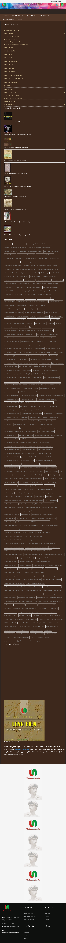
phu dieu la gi (23, 406)
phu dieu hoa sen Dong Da (24, 374)
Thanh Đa (44, 475)
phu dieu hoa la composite (30, 363)
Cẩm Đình (37, 262)
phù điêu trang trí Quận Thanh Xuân (28, 442)
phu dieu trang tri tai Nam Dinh (46, 453)
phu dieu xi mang (51, 467)
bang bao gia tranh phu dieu (35, 251)
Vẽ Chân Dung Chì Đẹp (44, 619)
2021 (20, 244)
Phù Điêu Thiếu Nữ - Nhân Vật (13, 75)
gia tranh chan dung (53, 283)
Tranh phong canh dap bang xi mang (44, 493)
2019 (10, 244)
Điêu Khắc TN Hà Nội (35, 276)
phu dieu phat (24, 417)
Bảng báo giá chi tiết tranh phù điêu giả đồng (15, 247)
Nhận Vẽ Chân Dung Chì (56, 316)
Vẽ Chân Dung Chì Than (38, 626)
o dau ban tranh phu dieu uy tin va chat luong (39, 319)
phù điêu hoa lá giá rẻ (57, 363)
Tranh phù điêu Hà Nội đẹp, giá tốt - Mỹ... (15, 209)
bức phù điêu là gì (9, 258)
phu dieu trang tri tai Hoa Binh (29, 453)
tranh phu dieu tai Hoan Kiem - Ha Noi (45, 561)
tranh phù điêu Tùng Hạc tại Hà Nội (26, 597)
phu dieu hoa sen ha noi (24, 377)
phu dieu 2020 (8, 323)
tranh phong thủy (9, 496)
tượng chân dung (53, 608)
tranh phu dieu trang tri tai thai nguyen (52, 590)
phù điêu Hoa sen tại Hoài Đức (29, 395)
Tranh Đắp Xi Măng (10, 51)
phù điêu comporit (41, 334)
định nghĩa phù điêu (30, 280)
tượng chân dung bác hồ (10, 612)
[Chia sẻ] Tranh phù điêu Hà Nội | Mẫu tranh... (16, 147)
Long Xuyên (43, 305)
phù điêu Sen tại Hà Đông (34, 420)
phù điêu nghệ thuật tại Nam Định (25, 410)
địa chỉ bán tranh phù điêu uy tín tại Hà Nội (48, 269)
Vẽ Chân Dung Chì (19, 619)
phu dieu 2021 (29, 323)
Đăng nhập (54, 1)
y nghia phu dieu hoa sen (44, 637)
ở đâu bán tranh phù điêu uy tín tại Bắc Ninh (15, 319)
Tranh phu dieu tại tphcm (25, 565)
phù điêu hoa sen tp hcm (32, 402)
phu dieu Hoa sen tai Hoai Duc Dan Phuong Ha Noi (51, 395)
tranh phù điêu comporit (51, 500)
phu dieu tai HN (8, 424)
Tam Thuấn (29, 475)
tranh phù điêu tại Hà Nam (11, 561)
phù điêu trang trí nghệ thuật (42, 435)
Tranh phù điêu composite (21, 749)
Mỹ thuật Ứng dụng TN (10, 316)
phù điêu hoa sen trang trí (46, 402)
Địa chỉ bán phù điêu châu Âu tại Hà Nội (25, 269)
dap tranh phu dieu (9, 269)
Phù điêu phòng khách (35, 417)
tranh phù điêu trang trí (51, 568)
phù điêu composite (33, 337)
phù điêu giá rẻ (17, 352)
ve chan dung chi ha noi (24, 623)
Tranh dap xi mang (49, 485)
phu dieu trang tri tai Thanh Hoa (30, 464)
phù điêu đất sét (8, 345)
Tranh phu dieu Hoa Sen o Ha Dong (32, 529)
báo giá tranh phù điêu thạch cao (45, 254)
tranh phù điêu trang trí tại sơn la (33, 590)
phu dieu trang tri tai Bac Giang (44, 446)
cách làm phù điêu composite (12, 262)
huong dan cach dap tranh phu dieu (39, 301)
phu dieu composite (21, 337)
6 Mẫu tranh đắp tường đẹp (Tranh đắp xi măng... (17, 222)
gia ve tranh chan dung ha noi (44, 294)
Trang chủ (5, 15)
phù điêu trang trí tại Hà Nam (45, 449)
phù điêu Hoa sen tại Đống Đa (52, 384)
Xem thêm (7, 757)
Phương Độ (48, 471)
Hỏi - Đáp (47, 913)
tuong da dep (52, 612)
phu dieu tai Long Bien (19, 424)
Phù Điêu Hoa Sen (9, 47)
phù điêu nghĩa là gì (48, 413)
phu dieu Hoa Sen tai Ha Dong (30, 388)
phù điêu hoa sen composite (51, 370)
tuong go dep (8, 615)
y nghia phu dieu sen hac (42, 641)
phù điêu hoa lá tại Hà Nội (25, 366)
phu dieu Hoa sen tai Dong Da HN (13, 388)
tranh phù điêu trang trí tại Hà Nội (12, 579)
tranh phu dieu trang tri (37, 568)
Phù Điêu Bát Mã (9, 68)
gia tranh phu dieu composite (34, 287)
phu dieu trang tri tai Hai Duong (12, 453)
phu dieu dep (18, 345)
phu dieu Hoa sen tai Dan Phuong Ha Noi (33, 384)
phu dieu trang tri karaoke (11, 435)
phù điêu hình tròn (35, 359)
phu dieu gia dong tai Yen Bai (53, 348)
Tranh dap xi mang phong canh (44, 489)
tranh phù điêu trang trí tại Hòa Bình (35, 583)
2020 (15, 244)
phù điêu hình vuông (47, 359)
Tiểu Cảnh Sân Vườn (8, 19)
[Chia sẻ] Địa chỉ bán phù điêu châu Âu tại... (16, 173)
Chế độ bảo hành (28, 913)
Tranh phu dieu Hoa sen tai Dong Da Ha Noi (39, 532)
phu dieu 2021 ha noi (40, 323)
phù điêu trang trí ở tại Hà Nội (12, 438)
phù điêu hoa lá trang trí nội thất (12, 370)
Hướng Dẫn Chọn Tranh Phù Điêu (14, 37)
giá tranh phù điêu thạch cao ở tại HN (14, 294)
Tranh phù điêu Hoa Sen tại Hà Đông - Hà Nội (15, 540)
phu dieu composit (53, 334)
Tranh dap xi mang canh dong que (13, 489)
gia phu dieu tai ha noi (24, 283)
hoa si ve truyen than (9, 301)
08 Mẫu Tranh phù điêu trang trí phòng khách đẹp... (18, 134)
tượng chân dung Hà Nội (41, 612)
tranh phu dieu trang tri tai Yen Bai (53, 594)
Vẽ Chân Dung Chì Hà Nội (39, 623)
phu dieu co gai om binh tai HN (45, 330)
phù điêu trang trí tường (26, 467)
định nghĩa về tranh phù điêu (44, 280)
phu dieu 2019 (55, 319)
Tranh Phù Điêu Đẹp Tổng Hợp (14, 98)
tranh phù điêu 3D (39, 496)
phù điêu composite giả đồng (12, 341)
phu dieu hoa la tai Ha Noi (11, 366)
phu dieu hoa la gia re (45, 363)
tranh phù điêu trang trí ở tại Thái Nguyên (34, 572)
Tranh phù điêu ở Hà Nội (10, 558)
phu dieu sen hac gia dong (19, 420)
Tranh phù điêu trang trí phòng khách (14, 576)
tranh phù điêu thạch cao (11, 568)
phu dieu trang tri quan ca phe (45, 438)
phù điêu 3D (59, 323)
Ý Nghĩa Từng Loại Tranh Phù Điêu (15, 42)
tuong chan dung (43, 608)
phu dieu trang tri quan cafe (11, 442)
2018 (6, 244)
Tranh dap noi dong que (50, 482)
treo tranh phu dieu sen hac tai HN (46, 604)
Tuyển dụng (48, 916)
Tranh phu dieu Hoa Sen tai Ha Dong (13, 536)
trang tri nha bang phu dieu (11, 482)
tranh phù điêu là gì (54, 547)
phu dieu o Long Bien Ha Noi (12, 417)
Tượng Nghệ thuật (44, 15)
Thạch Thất (37, 475)
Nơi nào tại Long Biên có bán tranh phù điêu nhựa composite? (32, 746)
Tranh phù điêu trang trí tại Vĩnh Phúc (34, 594)
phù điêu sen (8, 420)
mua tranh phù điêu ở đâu (51, 312)
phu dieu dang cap (41, 341)
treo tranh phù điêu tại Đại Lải (29, 608)
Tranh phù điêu (18, 496)
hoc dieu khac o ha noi (22, 301)
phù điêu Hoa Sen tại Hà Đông (47, 388)
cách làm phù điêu (54, 258)
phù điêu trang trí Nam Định (26, 435)
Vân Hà (15, 615)
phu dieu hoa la (8, 363)
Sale (61, 471)
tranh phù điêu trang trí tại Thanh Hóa (14, 594)
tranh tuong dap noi (20, 604)
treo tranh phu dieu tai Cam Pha (12, 608)
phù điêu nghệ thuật (9, 410)
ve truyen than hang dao (22, 633)
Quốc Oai (55, 471)
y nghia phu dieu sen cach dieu (25, 641)
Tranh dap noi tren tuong (11, 485)
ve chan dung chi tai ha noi (11, 626)
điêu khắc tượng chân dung (49, 276)
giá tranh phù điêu (20, 287)
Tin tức (47, 919)
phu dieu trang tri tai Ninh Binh (12, 457)
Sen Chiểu (16, 475)
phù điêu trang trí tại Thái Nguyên (13, 464)
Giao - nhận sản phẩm (29, 916)
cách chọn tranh (19, 258)
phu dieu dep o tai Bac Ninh (30, 345)
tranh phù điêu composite (11, 503)
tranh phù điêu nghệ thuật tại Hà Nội (33, 554)
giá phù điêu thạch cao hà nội (39, 283)
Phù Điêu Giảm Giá (9, 58)
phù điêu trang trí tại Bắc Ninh (29, 449)
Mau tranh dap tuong (31, 309)
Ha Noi (21, 298)
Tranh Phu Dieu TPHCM (24, 568)
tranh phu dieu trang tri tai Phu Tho (52, 586)
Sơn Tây (23, 475)
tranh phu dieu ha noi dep (23, 518)
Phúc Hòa (31, 471)
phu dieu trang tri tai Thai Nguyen (44, 460)
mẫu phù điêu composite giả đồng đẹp (14, 309)
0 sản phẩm (60, 6)
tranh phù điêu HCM (9, 521)
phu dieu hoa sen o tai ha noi (53, 381)
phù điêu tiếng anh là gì (39, 428)
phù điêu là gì (32, 406)
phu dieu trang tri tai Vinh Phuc (27, 446)
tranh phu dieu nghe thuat (11, 550)
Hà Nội (27, 298)
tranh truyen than (9, 604)
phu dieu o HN (59, 413)
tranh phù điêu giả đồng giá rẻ (49, 507)
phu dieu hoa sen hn (37, 377)
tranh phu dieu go (25, 514)
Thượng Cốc (53, 478)
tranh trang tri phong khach (25, 601)
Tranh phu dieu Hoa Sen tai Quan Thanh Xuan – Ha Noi (42, 543)
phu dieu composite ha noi (27, 341)
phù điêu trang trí (19, 431)
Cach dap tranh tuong (31, 258)
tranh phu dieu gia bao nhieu (33, 507)
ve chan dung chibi (9, 630)
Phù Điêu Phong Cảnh (10, 82)
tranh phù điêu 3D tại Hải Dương (54, 496)
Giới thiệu (26, 938)
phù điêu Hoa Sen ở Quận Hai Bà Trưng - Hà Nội (32, 381)
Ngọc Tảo (33, 316)
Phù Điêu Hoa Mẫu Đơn (10, 61)
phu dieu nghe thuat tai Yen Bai (12, 413)
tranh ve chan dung (31, 604)
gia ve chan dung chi (30, 294)
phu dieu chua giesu (35, 327)
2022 (24, 244)
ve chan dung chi (9, 619)
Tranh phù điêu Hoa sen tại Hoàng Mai (14, 547)
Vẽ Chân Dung (31, 15)
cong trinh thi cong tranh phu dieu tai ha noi (47, 265)
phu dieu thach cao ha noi (45, 424)
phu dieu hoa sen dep (10, 374)
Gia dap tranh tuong (58, 280)
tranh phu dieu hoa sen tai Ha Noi (37, 540)
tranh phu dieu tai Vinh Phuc (55, 565)
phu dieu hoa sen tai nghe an (12, 399)
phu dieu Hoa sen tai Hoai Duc (12, 395)
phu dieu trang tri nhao (56, 435)
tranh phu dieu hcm (51, 518)
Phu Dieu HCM (29, 355)
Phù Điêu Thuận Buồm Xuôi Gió (13, 79)
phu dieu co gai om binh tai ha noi (27, 330)
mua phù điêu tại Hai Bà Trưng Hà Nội (34, 312)
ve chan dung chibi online (22, 630)
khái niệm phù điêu (33, 305)
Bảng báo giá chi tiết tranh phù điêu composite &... (18, 186)
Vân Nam (21, 615)
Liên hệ (20, 19)
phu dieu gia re (8, 352)
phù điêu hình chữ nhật (40, 355)
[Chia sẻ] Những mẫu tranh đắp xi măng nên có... (17, 235)
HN (52, 298)
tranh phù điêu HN (31, 521)
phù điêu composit (9, 337)
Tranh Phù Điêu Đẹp (18, 15)
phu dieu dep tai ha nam (45, 345)
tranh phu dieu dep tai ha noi (46, 503)
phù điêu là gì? (41, 406)
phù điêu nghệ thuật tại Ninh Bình (43, 410)
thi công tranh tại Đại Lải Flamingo (33, 478)
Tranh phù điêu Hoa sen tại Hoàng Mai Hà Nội (36, 547)
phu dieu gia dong (28, 348)
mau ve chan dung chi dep (44, 309)
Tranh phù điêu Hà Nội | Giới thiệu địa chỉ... (15, 196)
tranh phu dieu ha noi (48, 514)
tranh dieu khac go (9, 493)
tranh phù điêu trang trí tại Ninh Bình (33, 586)
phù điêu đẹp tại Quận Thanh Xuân (13, 348)
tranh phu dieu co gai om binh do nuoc (33, 500)
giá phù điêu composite (10, 283)
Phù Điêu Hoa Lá (8, 54)
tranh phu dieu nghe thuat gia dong (42, 550)
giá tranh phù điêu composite (50, 287)
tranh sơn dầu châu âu (42, 597)
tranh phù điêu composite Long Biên (28, 503)
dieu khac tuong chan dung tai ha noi (14, 280)
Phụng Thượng (39, 471)
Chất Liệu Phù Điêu (34, 104)
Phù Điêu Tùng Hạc (9, 65)
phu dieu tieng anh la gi (26, 428)
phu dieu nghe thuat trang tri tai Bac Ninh (32, 413)
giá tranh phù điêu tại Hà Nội (35, 290)
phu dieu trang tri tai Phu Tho (45, 457)
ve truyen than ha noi (9, 633)
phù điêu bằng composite (11, 327)
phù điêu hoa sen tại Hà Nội (26, 392)
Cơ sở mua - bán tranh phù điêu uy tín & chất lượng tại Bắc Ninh (20, 265)
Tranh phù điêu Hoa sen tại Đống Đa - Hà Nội (15, 532)
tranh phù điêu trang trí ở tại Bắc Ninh (13, 572)
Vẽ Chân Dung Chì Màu (52, 623)
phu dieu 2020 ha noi (19, 323)
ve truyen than (48, 630)
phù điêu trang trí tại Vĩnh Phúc (47, 464)
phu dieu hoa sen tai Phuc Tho (28, 399)
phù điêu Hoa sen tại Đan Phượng (13, 384)
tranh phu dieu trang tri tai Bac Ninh (53, 576)
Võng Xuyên (7, 637)
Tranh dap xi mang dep (29, 489)
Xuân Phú (33, 637)
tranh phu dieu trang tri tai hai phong (52, 579)
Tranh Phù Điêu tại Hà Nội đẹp (26, 561)
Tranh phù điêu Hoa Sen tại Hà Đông (33, 536)
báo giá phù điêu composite (51, 251)
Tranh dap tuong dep (37, 485)
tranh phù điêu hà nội (10, 518)
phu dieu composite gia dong (48, 337)
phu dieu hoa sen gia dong (54, 374)
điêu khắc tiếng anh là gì (22, 276)
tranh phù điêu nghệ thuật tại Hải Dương (54, 554)
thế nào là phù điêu (54, 475)
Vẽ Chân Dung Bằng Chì (54, 615)
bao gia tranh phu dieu (10, 254)
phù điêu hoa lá (18, 363)
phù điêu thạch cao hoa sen (11, 428)
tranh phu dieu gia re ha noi (49, 511)
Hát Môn (33, 298)
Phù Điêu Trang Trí (34, 92)
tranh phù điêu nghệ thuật (25, 550)
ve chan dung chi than (25, 626)
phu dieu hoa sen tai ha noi (11, 392)
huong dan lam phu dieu (56, 301)
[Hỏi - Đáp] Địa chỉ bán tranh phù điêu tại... (15, 160)
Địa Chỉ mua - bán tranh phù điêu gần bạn (17, 44)
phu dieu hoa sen (26, 370)
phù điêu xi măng (9, 471)
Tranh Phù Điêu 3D (9, 101)
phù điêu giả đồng (39, 348)
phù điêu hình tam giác (23, 359)
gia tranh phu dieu (9, 287)
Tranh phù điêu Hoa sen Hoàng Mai (13, 529)
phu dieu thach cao (32, 424)
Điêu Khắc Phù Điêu (9, 276)
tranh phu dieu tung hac (10, 597)
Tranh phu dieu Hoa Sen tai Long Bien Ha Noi (15, 543)
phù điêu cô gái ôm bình (10, 330)
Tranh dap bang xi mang (36, 482)
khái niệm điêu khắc (21, 305)
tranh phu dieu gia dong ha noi (12, 511)
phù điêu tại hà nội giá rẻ (49, 420)
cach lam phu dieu (43, 258)
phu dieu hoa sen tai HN (41, 392)
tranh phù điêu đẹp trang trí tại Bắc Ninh (14, 507)
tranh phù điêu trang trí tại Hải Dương (32, 579)
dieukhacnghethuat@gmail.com (11, 932)
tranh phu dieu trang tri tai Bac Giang (34, 576)
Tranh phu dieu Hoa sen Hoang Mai (49, 525)
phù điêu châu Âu (24, 327)
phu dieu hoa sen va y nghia (11, 406)
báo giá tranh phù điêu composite (26, 254)
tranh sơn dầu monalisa (56, 597)
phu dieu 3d (51, 323)
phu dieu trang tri (9, 431)
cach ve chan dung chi (26, 262)
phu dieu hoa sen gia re (10, 377)
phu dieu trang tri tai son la (27, 460)
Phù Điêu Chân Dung (10, 72)
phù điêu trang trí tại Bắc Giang (12, 449)
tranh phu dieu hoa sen (43, 521)
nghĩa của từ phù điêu (23, 316)
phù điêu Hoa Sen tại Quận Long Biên (47, 399)
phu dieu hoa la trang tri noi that (42, 366)
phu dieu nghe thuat (52, 406)
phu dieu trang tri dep (31, 431)
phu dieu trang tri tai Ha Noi (11, 446)
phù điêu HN (57, 359)
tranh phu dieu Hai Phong (38, 518)
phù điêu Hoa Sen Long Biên (11, 381)
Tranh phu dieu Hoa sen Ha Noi (30, 525)
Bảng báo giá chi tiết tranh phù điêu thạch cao (40, 247)
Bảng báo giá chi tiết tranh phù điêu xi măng (15, 251)
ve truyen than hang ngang (37, 633)
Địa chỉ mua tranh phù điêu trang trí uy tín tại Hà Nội (17, 273)
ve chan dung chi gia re (57, 619)
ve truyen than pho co (51, 633)
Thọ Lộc (46, 478)
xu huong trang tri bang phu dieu (21, 637)
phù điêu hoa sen (37, 370)
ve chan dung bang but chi (39, 615)
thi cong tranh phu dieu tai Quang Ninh (14, 478)
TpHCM (60, 478)
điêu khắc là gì (35, 273)
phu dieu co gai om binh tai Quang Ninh (14, 334)
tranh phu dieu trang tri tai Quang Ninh (14, 590)
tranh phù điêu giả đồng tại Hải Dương (31, 511)
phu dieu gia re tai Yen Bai (45, 352)
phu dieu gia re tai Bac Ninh (30, 352)
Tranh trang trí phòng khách (41, 601)
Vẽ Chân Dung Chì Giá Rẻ (11, 623)
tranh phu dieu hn (20, 521)
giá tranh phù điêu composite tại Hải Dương (15, 290)
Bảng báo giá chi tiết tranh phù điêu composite (39, 244)
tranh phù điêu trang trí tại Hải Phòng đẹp (14, 583)
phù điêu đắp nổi (52, 341)
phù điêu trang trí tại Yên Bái (11, 467)
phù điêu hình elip (53, 355)
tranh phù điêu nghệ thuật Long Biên (13, 554)
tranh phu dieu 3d (29, 496)
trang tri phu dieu (24, 482)
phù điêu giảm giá (58, 352)
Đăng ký (60, 1)
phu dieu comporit (30, 334)
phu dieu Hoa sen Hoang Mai (51, 377)
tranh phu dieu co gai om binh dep (13, 500)
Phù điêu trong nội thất (39, 467)
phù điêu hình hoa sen (10, 359)
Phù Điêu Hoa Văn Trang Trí (13, 95)
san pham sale (8, 475)
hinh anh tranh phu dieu (43, 298)
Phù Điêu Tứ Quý (9, 89)
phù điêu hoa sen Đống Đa (39, 374)
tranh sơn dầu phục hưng (11, 601)
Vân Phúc (28, 615)
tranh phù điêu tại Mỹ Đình (11, 565)
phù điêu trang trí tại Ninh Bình (28, 457)
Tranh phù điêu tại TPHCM (40, 565)
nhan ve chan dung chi (43, 316)
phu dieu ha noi (8, 355)
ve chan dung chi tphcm (52, 626)
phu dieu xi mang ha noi (21, 471)
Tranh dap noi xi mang (24, 485)
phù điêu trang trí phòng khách (28, 438)
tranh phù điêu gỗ (36, 514)
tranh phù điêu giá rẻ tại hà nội (12, 514)
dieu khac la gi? (45, 273)
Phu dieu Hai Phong (19, 355)
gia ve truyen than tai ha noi (11, 298)
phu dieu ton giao (52, 428)
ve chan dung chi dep (31, 619)
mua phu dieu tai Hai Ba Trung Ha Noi (14, 312)
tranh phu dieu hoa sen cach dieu (13, 525)
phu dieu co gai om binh (48, 327)
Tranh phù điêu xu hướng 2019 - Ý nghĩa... (15, 122)
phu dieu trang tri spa (45, 442)
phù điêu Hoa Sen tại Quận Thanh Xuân (14, 402)
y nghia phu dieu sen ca (10, 641)
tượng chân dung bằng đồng (26, 612)
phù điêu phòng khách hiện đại (50, 417)
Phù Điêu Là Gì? (34, 34)
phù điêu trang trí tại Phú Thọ (11, 460)
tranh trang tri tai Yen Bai (56, 601)
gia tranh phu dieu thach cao (51, 290)
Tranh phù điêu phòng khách (43, 558)
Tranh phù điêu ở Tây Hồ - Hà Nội (26, 558)
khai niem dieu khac (9, 305)
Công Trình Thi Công (11, 39)
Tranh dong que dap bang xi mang (24, 493)
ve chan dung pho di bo (36, 630)
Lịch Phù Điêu (8, 85)
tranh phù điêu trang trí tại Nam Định (13, 586)
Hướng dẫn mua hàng (29, 919)
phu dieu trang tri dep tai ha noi (46, 431)
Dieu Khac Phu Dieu (55, 273)
